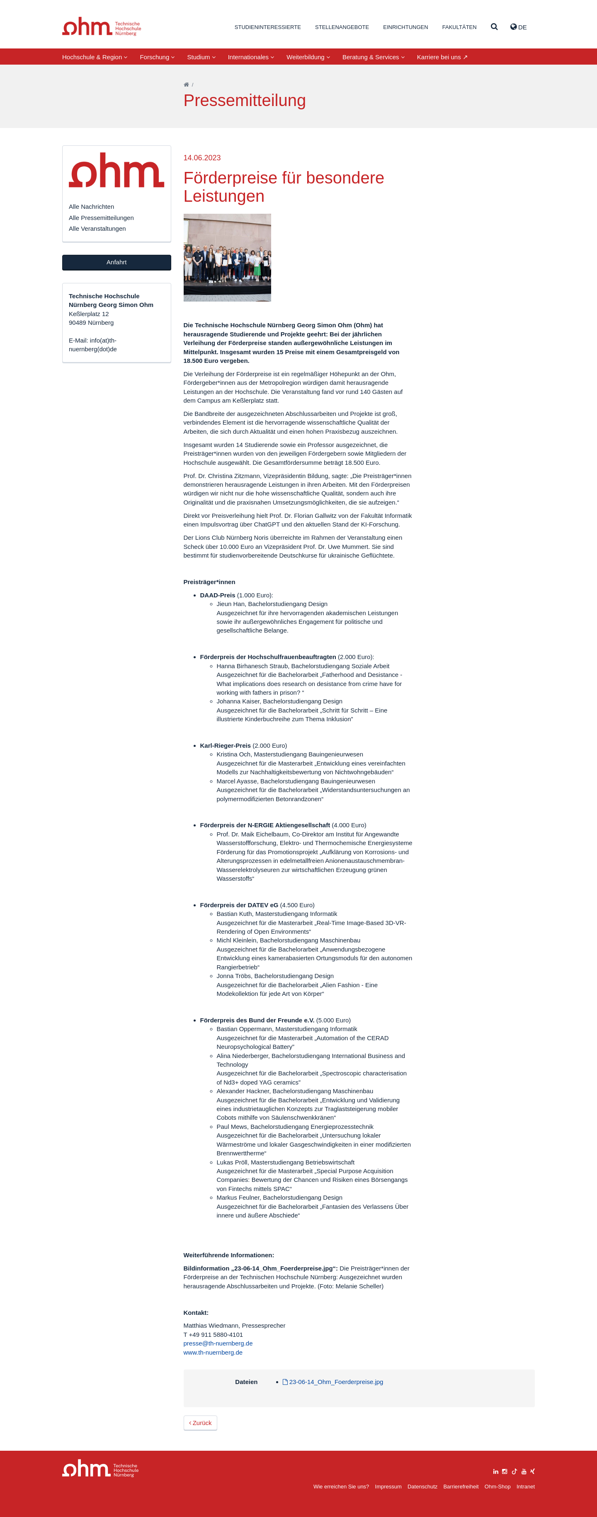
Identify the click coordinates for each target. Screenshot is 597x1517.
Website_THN (101, 26)
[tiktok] (514, 1470)
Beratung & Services (373, 56)
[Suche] (494, 27)
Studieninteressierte (268, 27)
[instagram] (504, 1470)
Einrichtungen (405, 27)
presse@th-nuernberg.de (218, 1343)
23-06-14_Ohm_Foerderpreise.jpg (333, 1381)
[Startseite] (186, 85)
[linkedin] (495, 1470)
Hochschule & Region (94, 56)
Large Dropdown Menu (100, 1468)
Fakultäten (459, 27)
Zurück (200, 1422)
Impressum (388, 1486)
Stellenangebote (342, 27)
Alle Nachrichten (91, 206)
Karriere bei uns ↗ (442, 56)
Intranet (526, 1486)
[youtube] (524, 1470)
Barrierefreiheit (460, 1486)
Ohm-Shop (498, 1486)
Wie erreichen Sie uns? (341, 1486)
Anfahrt (116, 262)
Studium (201, 56)
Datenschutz (422, 1486)
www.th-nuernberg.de (213, 1352)
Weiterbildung (308, 56)
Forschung (157, 56)
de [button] (518, 27)
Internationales (251, 56)
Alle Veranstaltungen (97, 228)
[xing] (532, 1470)
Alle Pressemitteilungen (101, 217)
